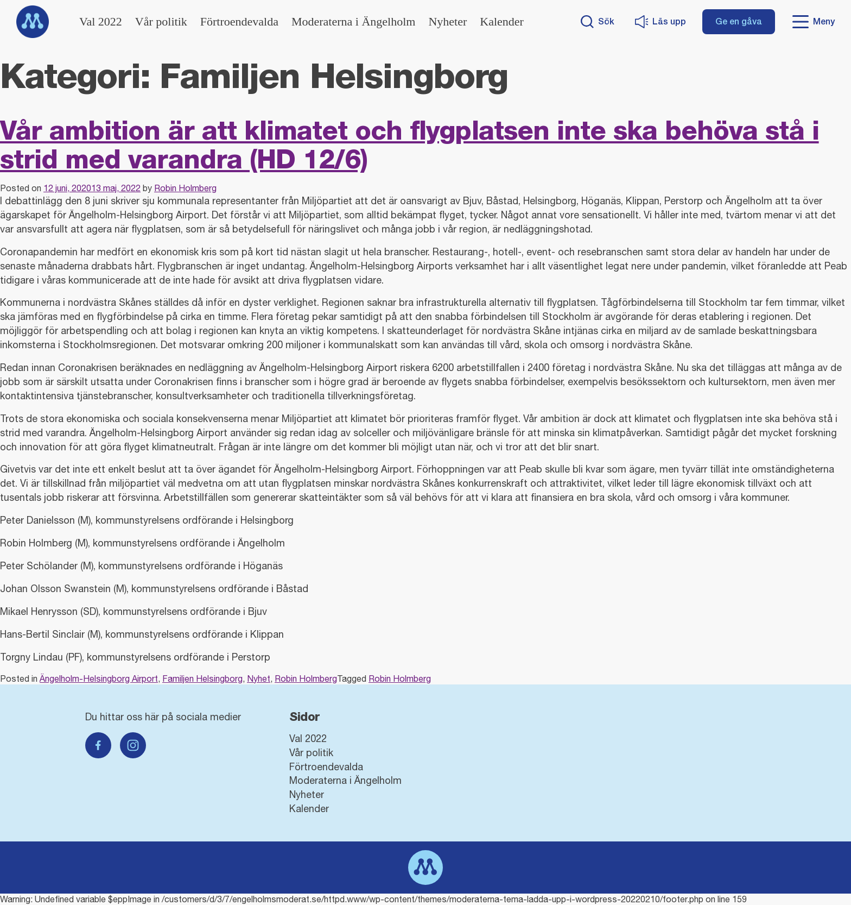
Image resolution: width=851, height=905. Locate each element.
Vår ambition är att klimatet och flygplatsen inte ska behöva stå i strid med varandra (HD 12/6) (409, 144)
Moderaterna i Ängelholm (353, 21)
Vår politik (161, 21)
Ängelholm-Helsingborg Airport (99, 678)
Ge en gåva (738, 21)
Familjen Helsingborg (202, 678)
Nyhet (258, 678)
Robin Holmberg (185, 188)
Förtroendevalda (239, 21)
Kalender (502, 21)
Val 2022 (100, 21)
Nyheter (447, 21)
